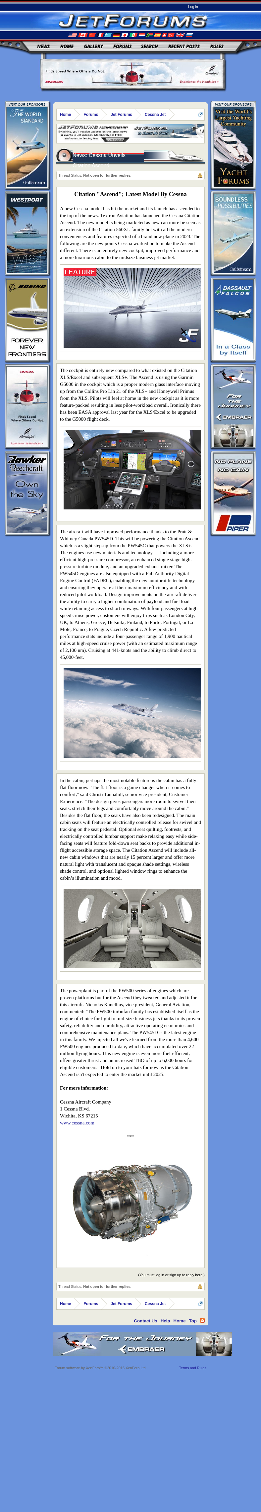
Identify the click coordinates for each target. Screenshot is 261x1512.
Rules (217, 46)
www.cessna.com (77, 1122)
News (43, 46)
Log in (193, 7)
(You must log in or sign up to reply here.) (171, 1275)
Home (67, 46)
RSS (202, 1320)
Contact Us (145, 1320)
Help (165, 1320)
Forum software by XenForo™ (101, 1368)
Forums (122, 46)
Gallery (93, 46)
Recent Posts (184, 46)
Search (149, 46)
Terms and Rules (192, 1368)
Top (193, 1320)
